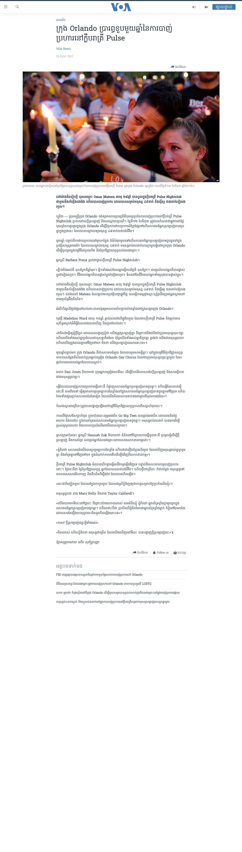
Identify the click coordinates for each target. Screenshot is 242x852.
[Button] (178, 67)
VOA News (63, 49)
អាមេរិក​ (60, 20)
